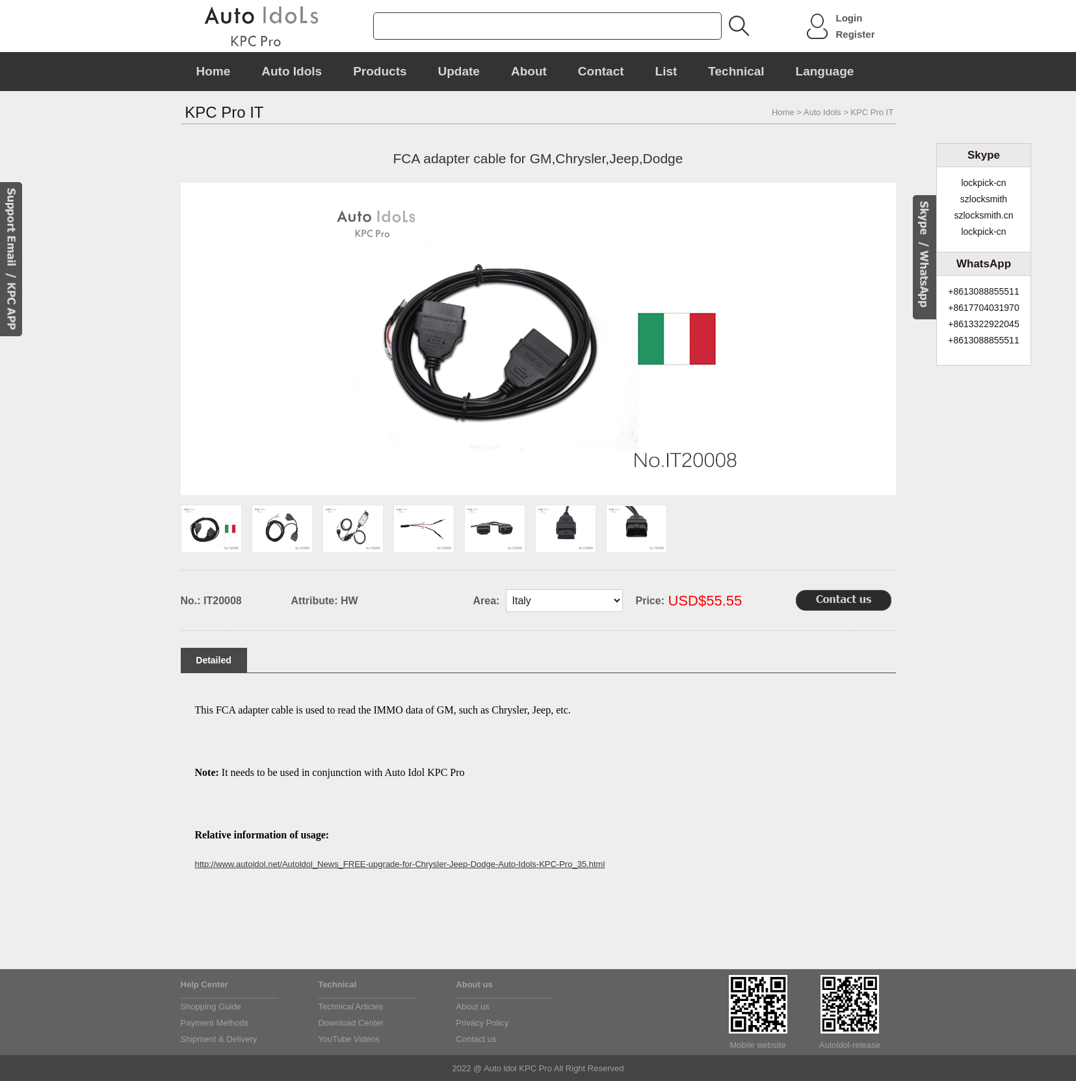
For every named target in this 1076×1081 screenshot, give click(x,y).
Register (855, 34)
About (529, 71)
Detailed (213, 660)
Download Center (350, 1023)
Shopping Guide (211, 1006)
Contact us (476, 1039)
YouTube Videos (348, 1039)
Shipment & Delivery (219, 1039)
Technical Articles (350, 1006)
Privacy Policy (482, 1023)
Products (379, 71)
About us (472, 1006)
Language (825, 71)
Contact (601, 71)
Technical (736, 71)
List (666, 71)
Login (849, 17)
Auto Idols (291, 71)
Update (459, 71)
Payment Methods (215, 1023)
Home (213, 71)
